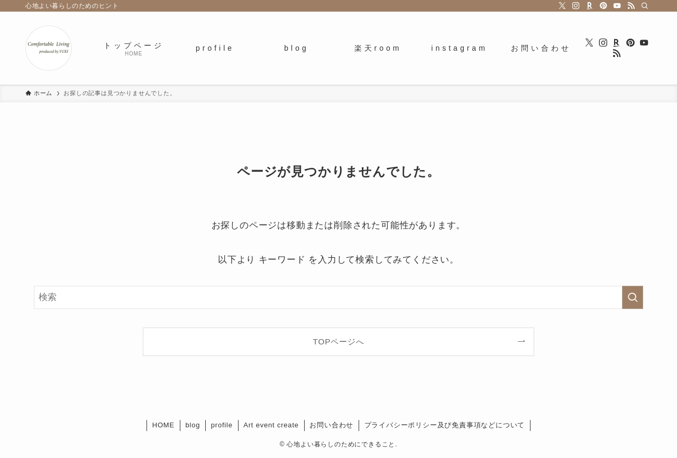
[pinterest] (603, 6)
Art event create (271, 425)
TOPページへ (338, 341)
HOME (163, 425)
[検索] (645, 6)
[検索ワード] (338, 297)
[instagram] (576, 6)
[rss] (631, 6)
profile (222, 425)
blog (192, 425)
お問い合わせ (331, 425)
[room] (590, 6)
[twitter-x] (562, 6)
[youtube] (617, 6)
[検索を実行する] (632, 297)
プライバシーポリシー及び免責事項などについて (444, 425)
